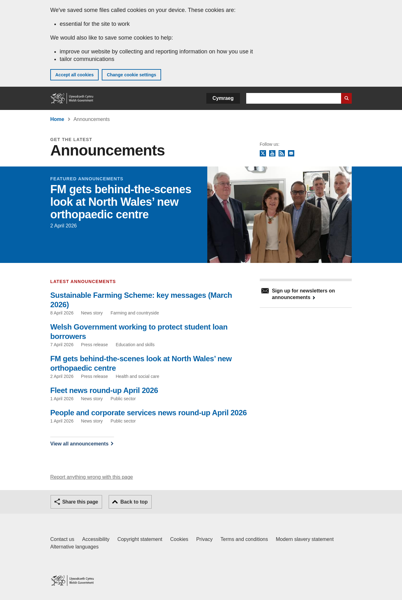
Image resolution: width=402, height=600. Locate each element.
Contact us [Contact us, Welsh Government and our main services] (62, 539)
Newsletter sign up (291, 153)
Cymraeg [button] (223, 98)
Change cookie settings (131, 74)
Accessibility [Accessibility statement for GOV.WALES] (95, 539)
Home (57, 119)
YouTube (272, 153)
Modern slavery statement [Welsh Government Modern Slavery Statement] (305, 539)
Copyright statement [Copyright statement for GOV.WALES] (139, 539)
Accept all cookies (74, 74)
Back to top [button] (134, 502)
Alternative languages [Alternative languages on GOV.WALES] (74, 546)
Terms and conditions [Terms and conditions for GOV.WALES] (244, 539)
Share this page (80, 502)
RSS (282, 153)
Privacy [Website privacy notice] (204, 539)
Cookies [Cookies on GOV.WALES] (179, 539)
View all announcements (79, 443)
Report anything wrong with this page (91, 477)
